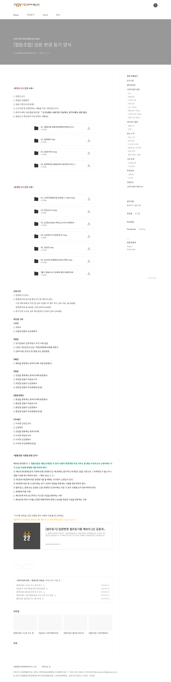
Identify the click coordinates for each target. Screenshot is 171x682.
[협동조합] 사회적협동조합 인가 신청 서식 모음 (34, 595)
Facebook (131, 229)
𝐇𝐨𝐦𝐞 (16, 14)
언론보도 (130, 182)
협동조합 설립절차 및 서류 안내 (28, 598)
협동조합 (131, 96)
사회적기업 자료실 (134, 114)
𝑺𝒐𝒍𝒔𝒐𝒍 (45, 14)
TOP (155, 668)
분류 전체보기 (132, 76)
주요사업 (131, 140)
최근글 (129, 213)
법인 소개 (130, 133)
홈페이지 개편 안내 (134, 205)
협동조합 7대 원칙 (134, 147)
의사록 (130, 178)
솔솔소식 (131, 125)
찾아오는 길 (46, 667)
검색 (149, 5)
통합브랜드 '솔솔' (134, 154)
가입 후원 (130, 159)
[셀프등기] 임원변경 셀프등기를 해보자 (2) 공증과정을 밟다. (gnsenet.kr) (44, 519)
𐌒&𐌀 (58, 14)
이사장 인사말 (133, 144)
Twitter (142, 229)
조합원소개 (132, 162)
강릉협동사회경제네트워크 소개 (24, 667)
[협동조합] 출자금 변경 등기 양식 (29, 592)
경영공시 (131, 174)
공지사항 (130, 80)
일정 (129, 129)
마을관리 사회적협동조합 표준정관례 (30, 588)
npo (129, 93)
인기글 (137, 213)
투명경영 (130, 170)
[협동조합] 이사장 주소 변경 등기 (29, 585)
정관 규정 (131, 151)
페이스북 (129, 281)
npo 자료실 (132, 107)
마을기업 (131, 103)
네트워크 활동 (132, 121)
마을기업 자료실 (134, 117)
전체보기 (31, 14)
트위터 (135, 281)
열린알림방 (131, 85)
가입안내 (131, 166)
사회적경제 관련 (23, 580)
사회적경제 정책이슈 (135, 186)
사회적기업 (132, 100)
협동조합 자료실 (38, 580)
